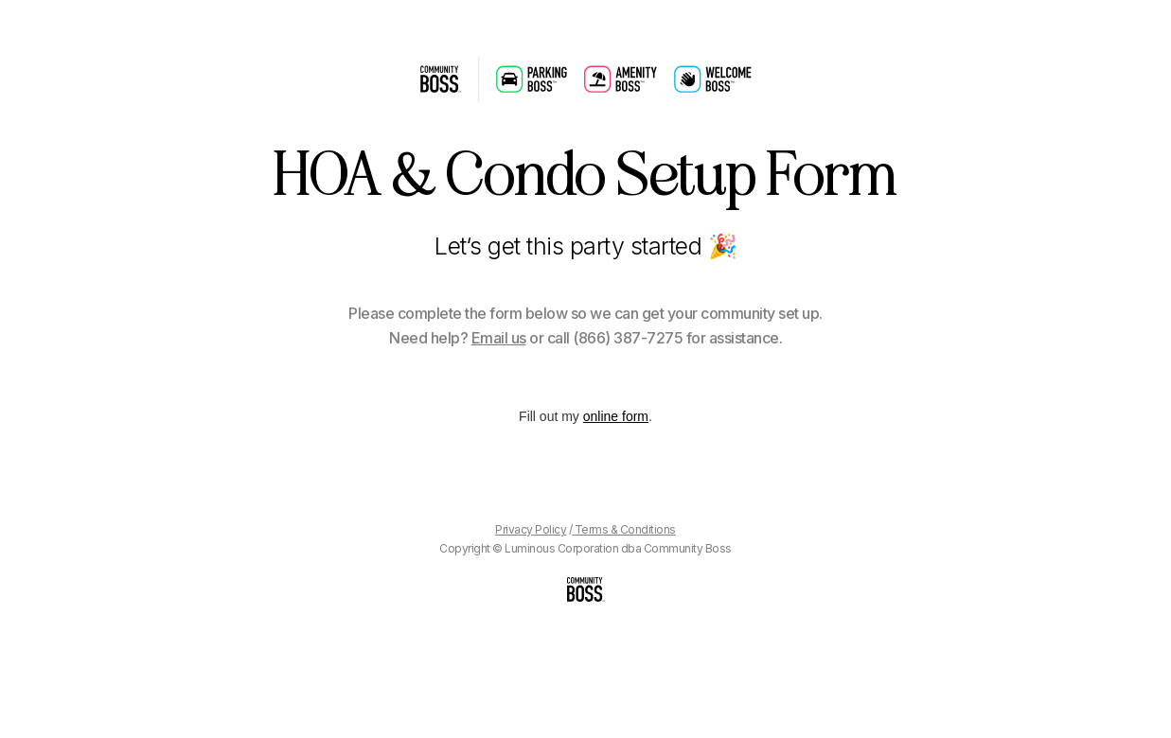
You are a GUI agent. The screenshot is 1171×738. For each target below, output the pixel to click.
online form (615, 416)
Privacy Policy (530, 529)
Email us (498, 337)
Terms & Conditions (624, 529)
